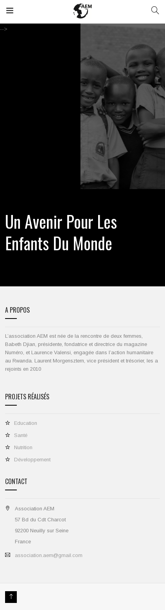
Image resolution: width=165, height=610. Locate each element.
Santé (20, 435)
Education (25, 423)
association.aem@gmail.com (48, 555)
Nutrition (23, 447)
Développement (32, 460)
